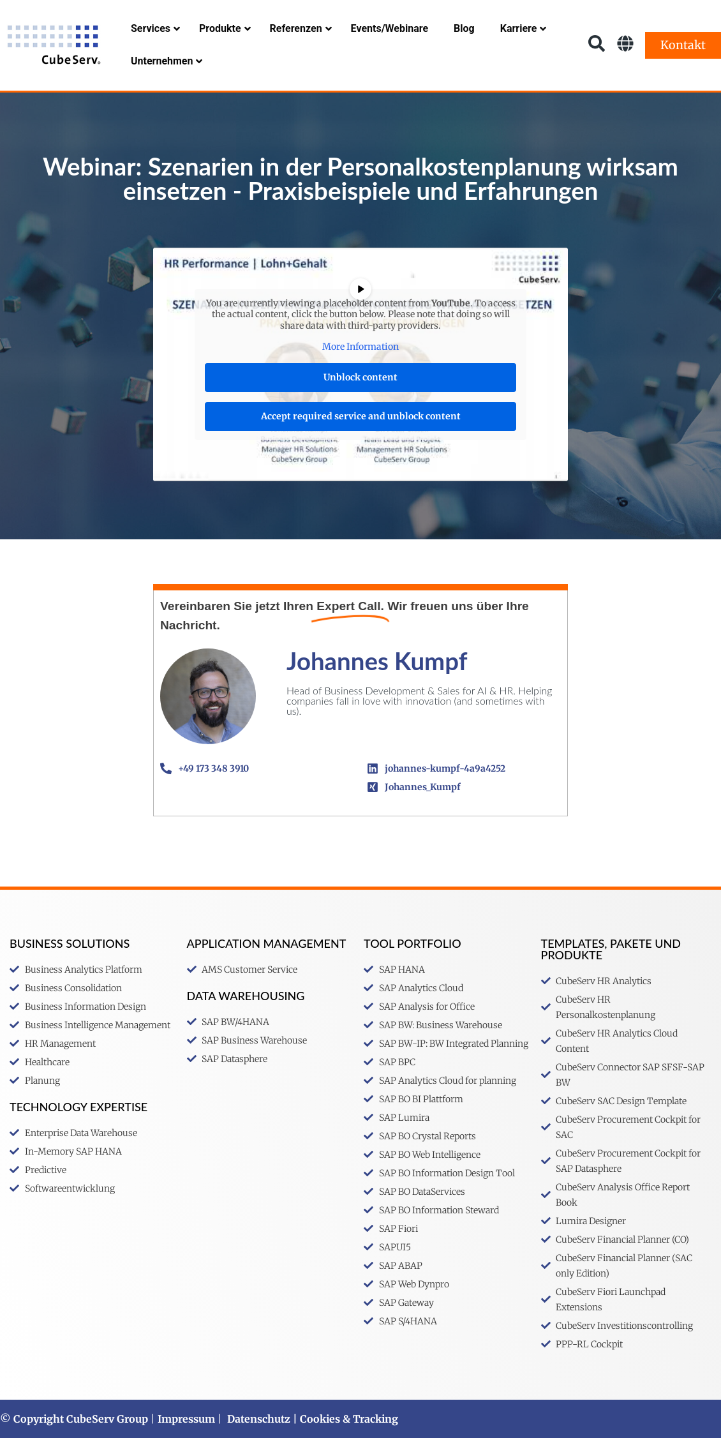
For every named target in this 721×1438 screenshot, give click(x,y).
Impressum (186, 1418)
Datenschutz (258, 1418)
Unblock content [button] (360, 377)
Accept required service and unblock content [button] (361, 416)
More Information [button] (360, 346)
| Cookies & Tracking (344, 1418)
